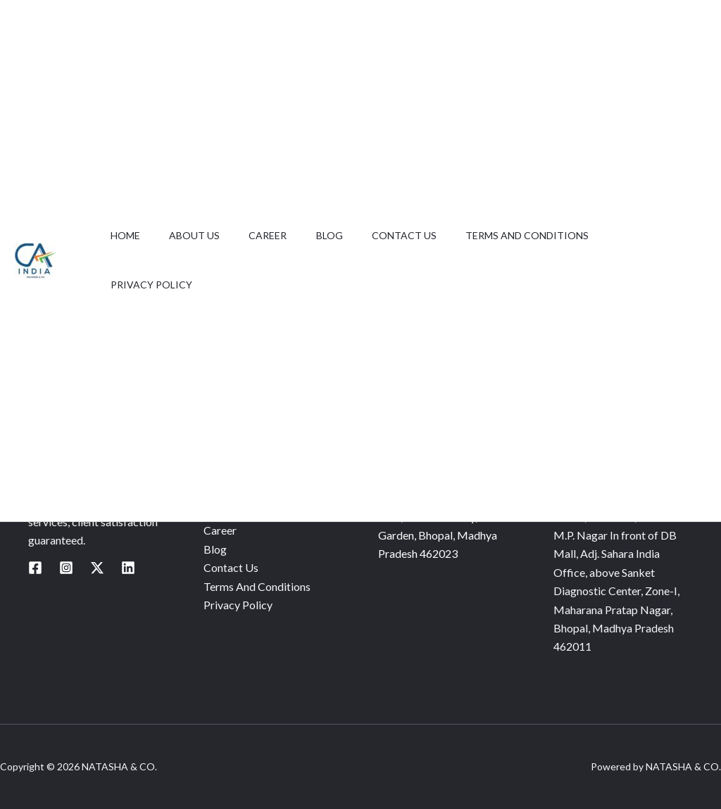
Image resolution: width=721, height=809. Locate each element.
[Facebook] (35, 568)
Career (280, 235)
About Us (201, 235)
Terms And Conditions (553, 235)
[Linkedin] (128, 568)
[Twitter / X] (97, 568)
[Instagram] (66, 568)
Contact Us (425, 235)
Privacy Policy (153, 285)
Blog (345, 235)
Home (127, 235)
